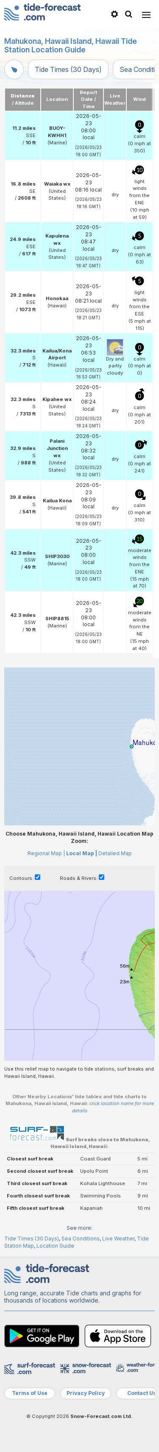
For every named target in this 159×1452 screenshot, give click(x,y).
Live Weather (118, 1238)
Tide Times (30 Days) (68, 69)
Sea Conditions (80, 1238)
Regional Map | (46, 853)
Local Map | (81, 853)
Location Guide (55, 1246)
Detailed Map (115, 853)
